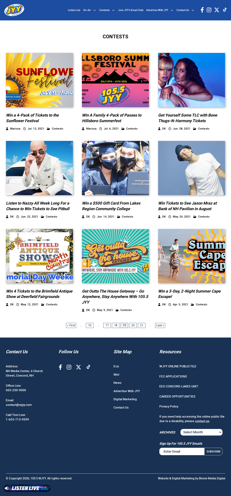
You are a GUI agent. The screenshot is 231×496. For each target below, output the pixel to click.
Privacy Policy (168, 406)
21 (141, 325)
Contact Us (182, 10)
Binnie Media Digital (212, 478)
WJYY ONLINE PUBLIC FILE (177, 366)
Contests (104, 10)
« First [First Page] (71, 325)
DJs (116, 366)
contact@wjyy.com (19, 405)
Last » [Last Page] (160, 325)
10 (89, 325)
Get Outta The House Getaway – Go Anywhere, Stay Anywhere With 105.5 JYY (115, 297)
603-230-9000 (16, 390)
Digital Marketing (125, 399)
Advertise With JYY (157, 10)
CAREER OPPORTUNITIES (177, 396)
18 (115, 325)
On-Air (87, 10)
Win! (116, 374)
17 (107, 325)
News (117, 383)
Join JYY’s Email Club (130, 10)
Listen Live (74, 10)
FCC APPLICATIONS (173, 376)
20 (133, 325)
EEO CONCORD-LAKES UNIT (178, 386)
